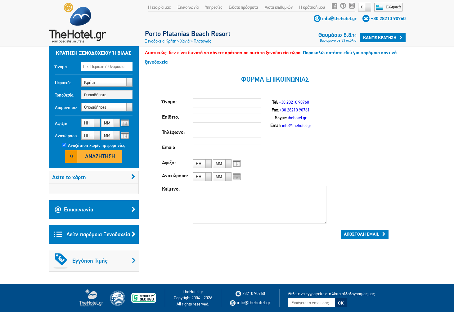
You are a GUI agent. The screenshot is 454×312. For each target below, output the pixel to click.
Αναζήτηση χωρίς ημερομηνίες (96, 145)
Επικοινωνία (188, 7)
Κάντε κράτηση (382, 37)
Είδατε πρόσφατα (243, 7)
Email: (168, 147)
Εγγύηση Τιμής (94, 260)
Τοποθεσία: (64, 95)
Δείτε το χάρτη (93, 177)
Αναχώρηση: (66, 135)
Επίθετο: (170, 117)
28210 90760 (250, 293)
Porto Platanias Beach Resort (187, 33)
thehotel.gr (297, 117)
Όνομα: (61, 67)
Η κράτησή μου (312, 7)
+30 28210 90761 (295, 110)
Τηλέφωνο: (173, 132)
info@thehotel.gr (339, 18)
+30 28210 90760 (388, 18)
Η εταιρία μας (159, 7)
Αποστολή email (364, 234)
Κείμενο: (171, 189)
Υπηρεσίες (213, 7)
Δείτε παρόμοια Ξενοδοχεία (95, 234)
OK (341, 303)
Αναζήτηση (100, 156)
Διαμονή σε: (66, 107)
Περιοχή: (63, 82)
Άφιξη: (61, 123)
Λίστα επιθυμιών (279, 7)
